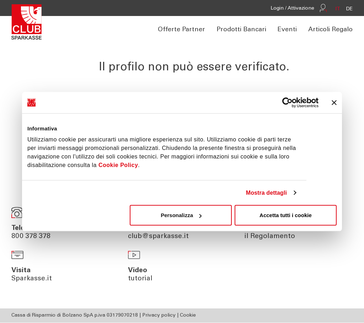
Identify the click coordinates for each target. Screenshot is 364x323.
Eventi (287, 30)
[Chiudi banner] (334, 102)
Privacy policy (159, 315)
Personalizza (181, 215)
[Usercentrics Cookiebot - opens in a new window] (287, 102)
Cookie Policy (118, 165)
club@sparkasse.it (158, 236)
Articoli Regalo (330, 30)
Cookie (188, 315)
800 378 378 (30, 236)
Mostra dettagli (266, 192)
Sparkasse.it (31, 279)
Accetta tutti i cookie (285, 215)
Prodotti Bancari (241, 30)
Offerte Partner (181, 30)
